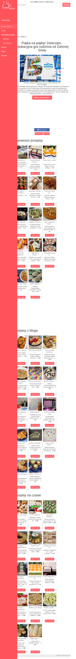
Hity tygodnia (6, 43)
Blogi (3, 51)
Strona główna (6, 26)
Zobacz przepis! (25, 173)
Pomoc (3, 47)
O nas (3, 30)
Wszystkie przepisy (8, 35)
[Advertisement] (46, 21)
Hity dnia (5, 39)
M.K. (73, 655)
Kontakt (4, 55)
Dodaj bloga (5, 20)
